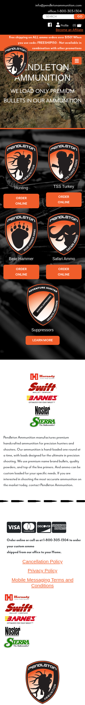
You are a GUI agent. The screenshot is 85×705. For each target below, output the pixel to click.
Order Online (21, 201)
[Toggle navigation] (77, 61)
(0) (77, 25)
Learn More (42, 340)
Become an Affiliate (69, 30)
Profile (62, 24)
